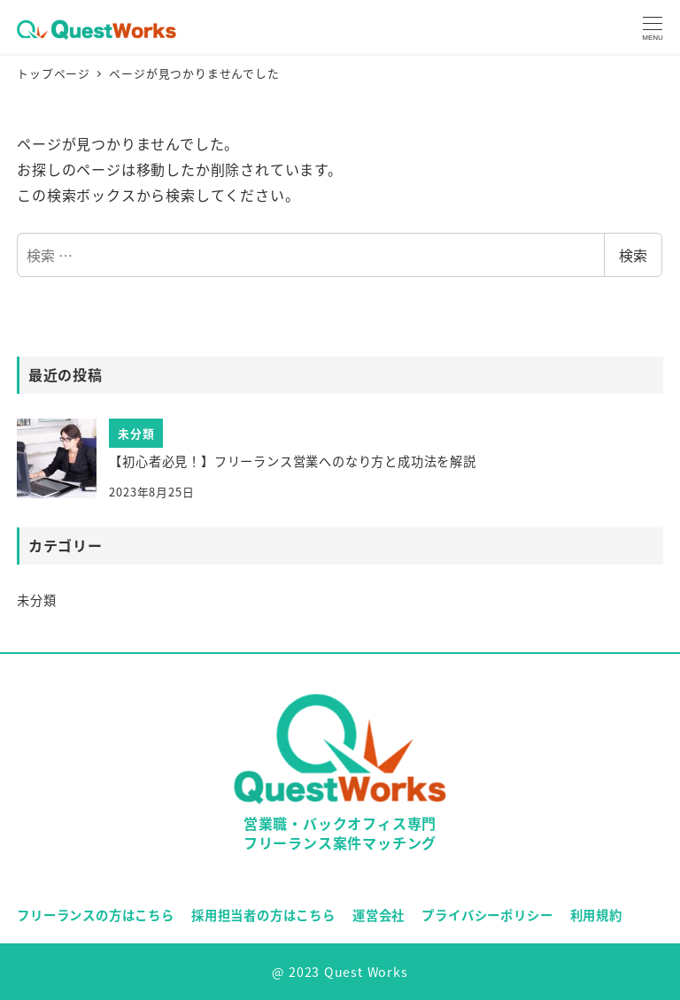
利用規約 (596, 914)
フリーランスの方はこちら (95, 914)
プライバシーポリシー (486, 914)
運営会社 (378, 914)
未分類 (36, 600)
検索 (633, 254)
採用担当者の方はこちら (263, 914)
